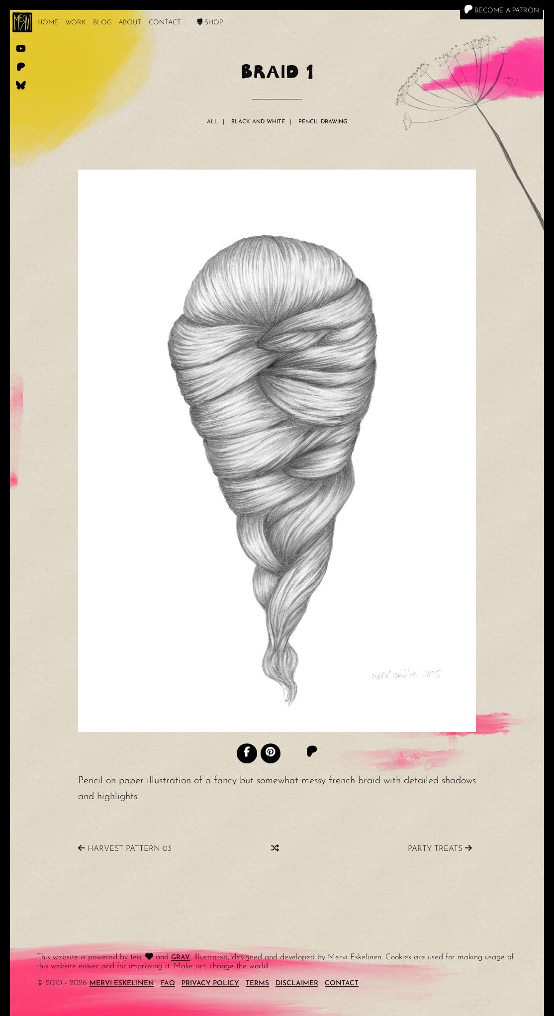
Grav (180, 957)
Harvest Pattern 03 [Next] (125, 848)
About (130, 22)
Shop (210, 22)
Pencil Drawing (322, 122)
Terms (257, 983)
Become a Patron (501, 9)
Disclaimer (297, 983)
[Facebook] (247, 753)
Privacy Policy (210, 983)
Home (48, 22)
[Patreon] (311, 752)
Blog (102, 22)
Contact (165, 22)
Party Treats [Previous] (440, 848)
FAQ (168, 983)
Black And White (258, 122)
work (75, 22)
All (212, 122)
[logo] (22, 22)
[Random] (275, 848)
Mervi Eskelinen (122, 983)
